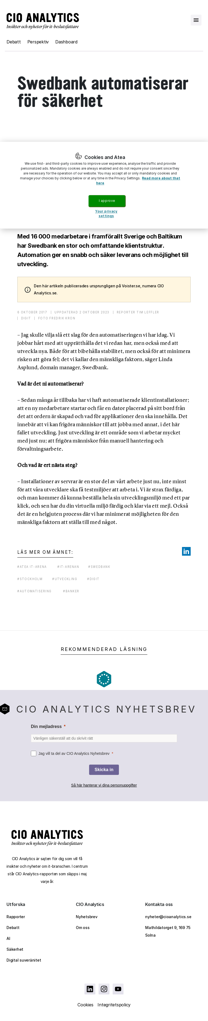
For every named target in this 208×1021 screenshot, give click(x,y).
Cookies (85, 1004)
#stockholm (30, 579)
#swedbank (99, 567)
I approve (107, 201)
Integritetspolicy (114, 1004)
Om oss (83, 927)
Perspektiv (38, 41)
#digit (93, 579)
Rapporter (15, 916)
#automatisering (34, 591)
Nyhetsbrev (87, 916)
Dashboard (66, 41)
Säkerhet (14, 949)
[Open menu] (196, 20)
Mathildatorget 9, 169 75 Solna (167, 931)
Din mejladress (46, 726)
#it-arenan (68, 567)
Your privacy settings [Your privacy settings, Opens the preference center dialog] (106, 213)
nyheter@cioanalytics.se (168, 916)
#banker (71, 591)
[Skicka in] (104, 770)
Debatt (13, 41)
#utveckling (64, 579)
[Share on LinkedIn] (186, 551)
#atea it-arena (32, 567)
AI (8, 938)
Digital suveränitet (23, 960)
